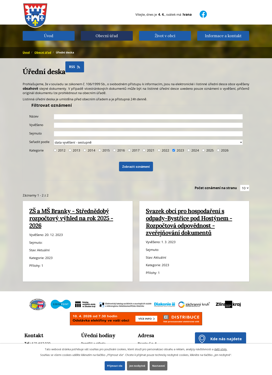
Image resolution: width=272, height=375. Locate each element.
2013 (76, 150)
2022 (165, 150)
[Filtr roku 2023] (173, 150)
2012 (62, 150)
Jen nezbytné (137, 365)
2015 (106, 150)
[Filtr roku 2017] (129, 150)
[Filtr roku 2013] (70, 150)
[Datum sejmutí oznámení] (148, 133)
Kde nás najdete (226, 338)
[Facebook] (203, 12)
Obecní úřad (107, 35)
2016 (121, 150)
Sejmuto (35, 133)
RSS (75, 67)
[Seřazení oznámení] (148, 142)
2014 (91, 150)
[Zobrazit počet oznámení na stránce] (244, 188)
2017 (136, 150)
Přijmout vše (114, 365)
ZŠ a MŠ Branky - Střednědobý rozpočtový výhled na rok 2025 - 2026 (71, 218)
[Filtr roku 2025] (203, 150)
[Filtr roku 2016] (114, 150)
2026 (225, 150)
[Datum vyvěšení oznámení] (148, 125)
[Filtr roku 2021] (144, 150)
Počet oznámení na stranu (216, 188)
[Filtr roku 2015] (99, 150)
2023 (180, 150)
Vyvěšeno (36, 125)
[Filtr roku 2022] (159, 150)
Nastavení (158, 365)
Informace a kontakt (223, 35)
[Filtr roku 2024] (188, 150)
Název (33, 116)
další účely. (220, 349)
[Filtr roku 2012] (55, 150)
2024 (195, 150)
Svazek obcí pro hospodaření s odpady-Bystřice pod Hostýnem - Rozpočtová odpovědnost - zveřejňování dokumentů (189, 221)
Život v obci (165, 35)
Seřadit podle (39, 142)
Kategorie (36, 150)
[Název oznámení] (148, 116)
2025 (210, 150)
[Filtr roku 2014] (84, 150)
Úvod (48, 35)
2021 (151, 150)
